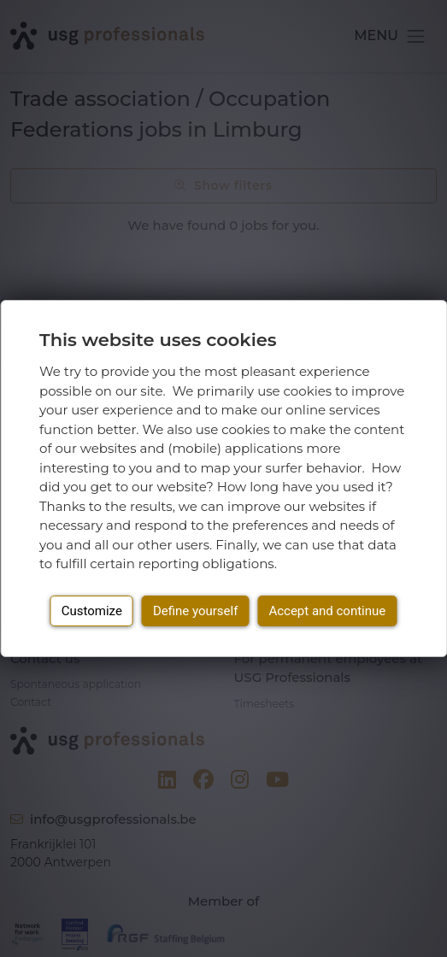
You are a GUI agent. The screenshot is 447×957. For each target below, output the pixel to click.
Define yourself (195, 611)
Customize (92, 611)
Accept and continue (326, 611)
